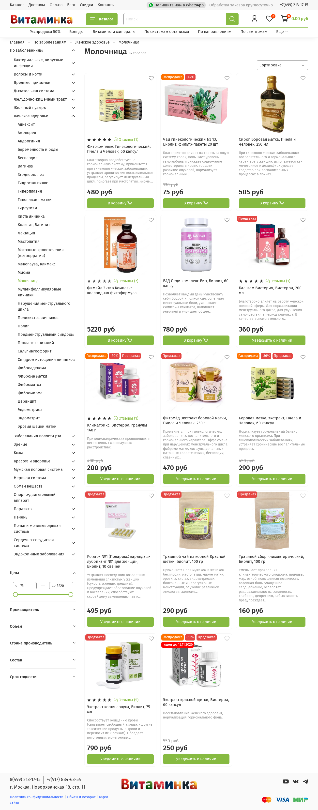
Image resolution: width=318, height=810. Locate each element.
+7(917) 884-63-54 (64, 779)
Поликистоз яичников (38, 317)
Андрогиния (29, 141)
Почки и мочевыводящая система (37, 528)
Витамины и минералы (114, 31)
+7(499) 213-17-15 (294, 4)
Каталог (17, 4)
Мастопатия (29, 241)
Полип (24, 326)
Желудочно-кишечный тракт (40, 99)
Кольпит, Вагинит (34, 224)
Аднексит (26, 124)
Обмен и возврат (81, 797)
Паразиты (23, 508)
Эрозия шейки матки (37, 426)
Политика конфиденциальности (36, 797)
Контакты (106, 4)
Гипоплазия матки (35, 199)
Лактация (26, 233)
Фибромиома (30, 393)
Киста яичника (31, 216)
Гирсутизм (27, 208)
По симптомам (254, 31)
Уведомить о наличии (272, 340)
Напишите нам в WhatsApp (177, 4)
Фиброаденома (32, 368)
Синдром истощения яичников (46, 359)
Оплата (56, 4)
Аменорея (27, 132)
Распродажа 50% (45, 31)
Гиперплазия (30, 191)
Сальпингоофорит (34, 351)
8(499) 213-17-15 (25, 779)
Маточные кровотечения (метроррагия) (41, 252)
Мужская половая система (38, 469)
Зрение (20, 444)
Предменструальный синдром (46, 334)
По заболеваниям (26, 50)
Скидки (86, 4)
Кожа (18, 452)
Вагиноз (25, 166)
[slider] (15, 594)
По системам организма (166, 31)
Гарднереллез (31, 174)
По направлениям (214, 31)
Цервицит (27, 401)
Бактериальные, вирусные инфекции (38, 63)
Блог (71, 4)
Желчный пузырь (30, 107)
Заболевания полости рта (37, 436)
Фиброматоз (29, 384)
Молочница (28, 280)
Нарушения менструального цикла (44, 306)
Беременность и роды (38, 149)
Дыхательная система (34, 91)
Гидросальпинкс (33, 183)
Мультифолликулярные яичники (39, 292)
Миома (24, 272)
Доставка (37, 4)
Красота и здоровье (32, 461)
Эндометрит (29, 418)
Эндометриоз (30, 409)
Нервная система (30, 477)
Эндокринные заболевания (39, 554)
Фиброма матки (32, 376)
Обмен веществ (28, 486)
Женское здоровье (31, 116)
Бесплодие (28, 157)
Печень (20, 517)
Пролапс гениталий (36, 342)
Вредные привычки (32, 82)
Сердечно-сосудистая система (34, 542)
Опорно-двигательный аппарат (35, 497)
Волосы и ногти (28, 74)
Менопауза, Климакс (37, 264)
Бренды (76, 31)
